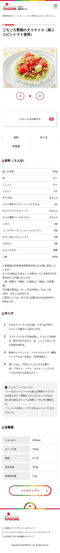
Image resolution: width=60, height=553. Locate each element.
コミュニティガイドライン (38, 532)
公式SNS (7, 536)
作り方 (44, 137)
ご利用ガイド (9, 528)
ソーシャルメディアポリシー (15, 532)
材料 (16, 137)
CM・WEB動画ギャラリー (22, 536)
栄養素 (16, 146)
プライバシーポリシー (24, 528)
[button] (20, 96)
